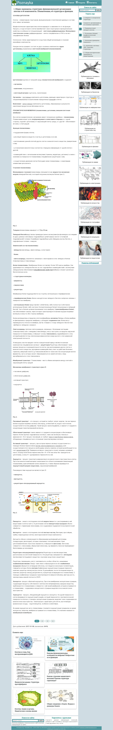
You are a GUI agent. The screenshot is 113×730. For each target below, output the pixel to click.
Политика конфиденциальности (87, 727)
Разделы (81, 3)
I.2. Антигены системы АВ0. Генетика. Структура (91, 47)
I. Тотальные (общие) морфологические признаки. (91, 35)
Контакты (93, 3)
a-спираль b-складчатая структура (92, 18)
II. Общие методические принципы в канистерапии (92, 54)
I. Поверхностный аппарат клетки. (90, 29)
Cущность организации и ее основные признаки (92, 23)
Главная (71, 3)
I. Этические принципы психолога (91, 41)
